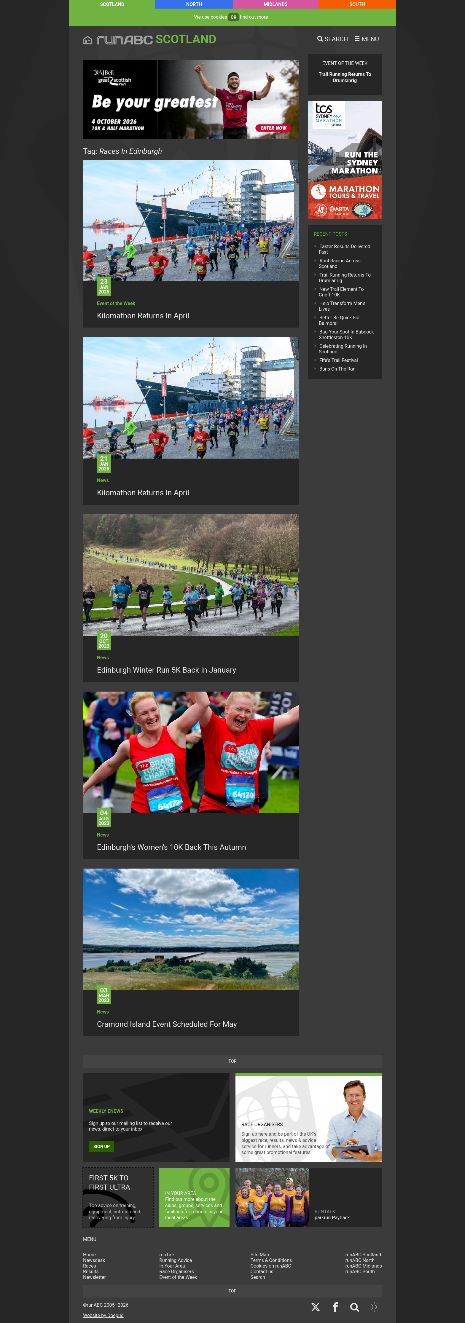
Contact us (262, 1271)
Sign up (101, 1146)
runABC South (360, 1271)
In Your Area (172, 1266)
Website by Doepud (103, 1315)
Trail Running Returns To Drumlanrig (345, 277)
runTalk (167, 1254)
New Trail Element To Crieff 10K (341, 292)
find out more (254, 17)
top (232, 1061)
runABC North (360, 1260)
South (357, 4)
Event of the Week (178, 1277)
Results (91, 1271)
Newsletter (94, 1277)
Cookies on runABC (271, 1266)
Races (89, 1266)
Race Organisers (176, 1271)
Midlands (275, 4)
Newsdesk (94, 1260)
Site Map (260, 1254)
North (194, 4)
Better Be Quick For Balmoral (339, 320)
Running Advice (175, 1260)
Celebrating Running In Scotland (343, 349)
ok (233, 17)
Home (89, 1254)
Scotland (112, 4)
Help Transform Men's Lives (342, 306)
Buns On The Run (337, 369)
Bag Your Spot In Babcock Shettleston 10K (346, 334)
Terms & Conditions (271, 1260)
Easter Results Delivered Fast (344, 249)
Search (258, 1277)
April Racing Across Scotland (340, 263)
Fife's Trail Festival (338, 360)
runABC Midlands (363, 1266)
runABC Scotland (363, 1254)
